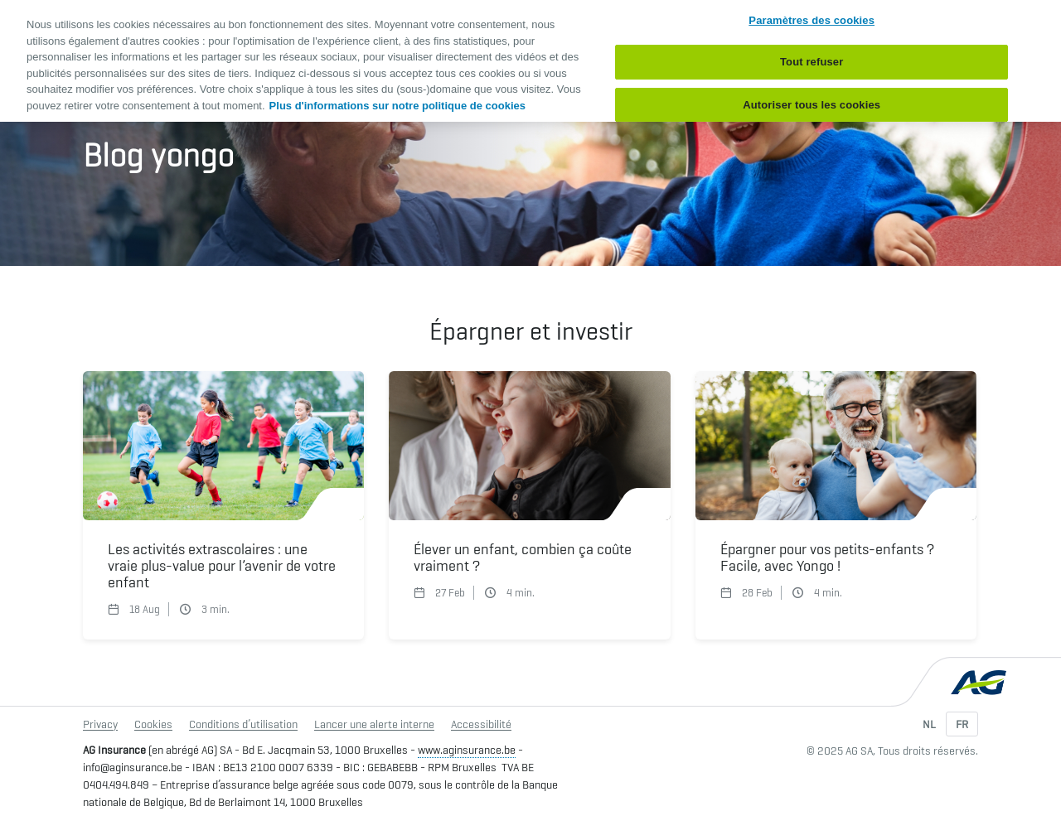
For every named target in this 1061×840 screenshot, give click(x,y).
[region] (530, 61)
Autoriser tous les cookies (811, 105)
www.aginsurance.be (467, 749)
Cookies (153, 724)
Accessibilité (481, 724)
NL (929, 724)
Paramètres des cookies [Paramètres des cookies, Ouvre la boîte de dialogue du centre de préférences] (811, 20)
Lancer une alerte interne (374, 724)
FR (962, 724)
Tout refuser (811, 62)
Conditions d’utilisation (243, 724)
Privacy (100, 724)
